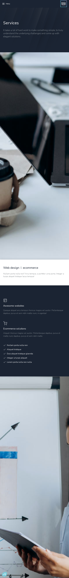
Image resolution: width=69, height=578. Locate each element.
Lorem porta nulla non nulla (19, 362)
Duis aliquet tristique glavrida (20, 353)
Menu (6, 3)
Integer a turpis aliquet (17, 358)
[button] (4, 574)
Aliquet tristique (14, 349)
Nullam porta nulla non (17, 345)
